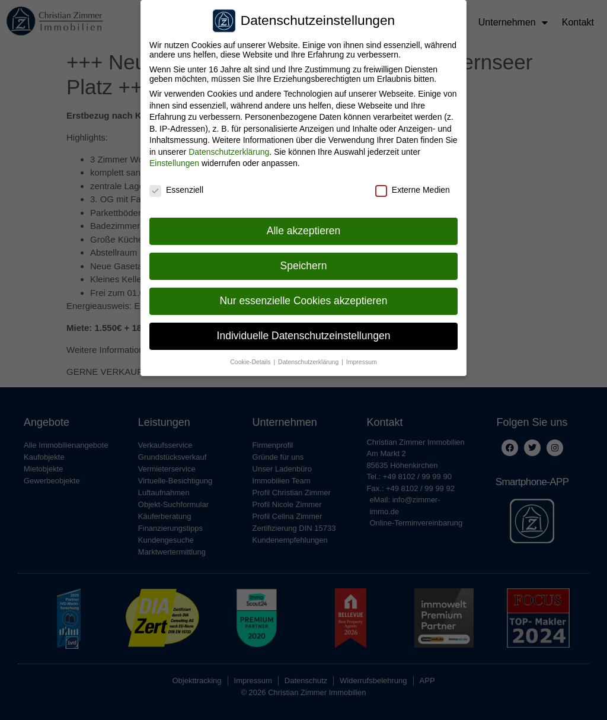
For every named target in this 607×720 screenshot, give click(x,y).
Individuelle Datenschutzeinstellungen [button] (304, 333)
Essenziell (176, 188)
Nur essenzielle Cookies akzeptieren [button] (303, 298)
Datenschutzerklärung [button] (309, 359)
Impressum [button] (361, 359)
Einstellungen (174, 161)
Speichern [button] (303, 263)
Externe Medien (412, 188)
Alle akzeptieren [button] (304, 228)
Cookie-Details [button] (251, 359)
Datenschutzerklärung (229, 149)
